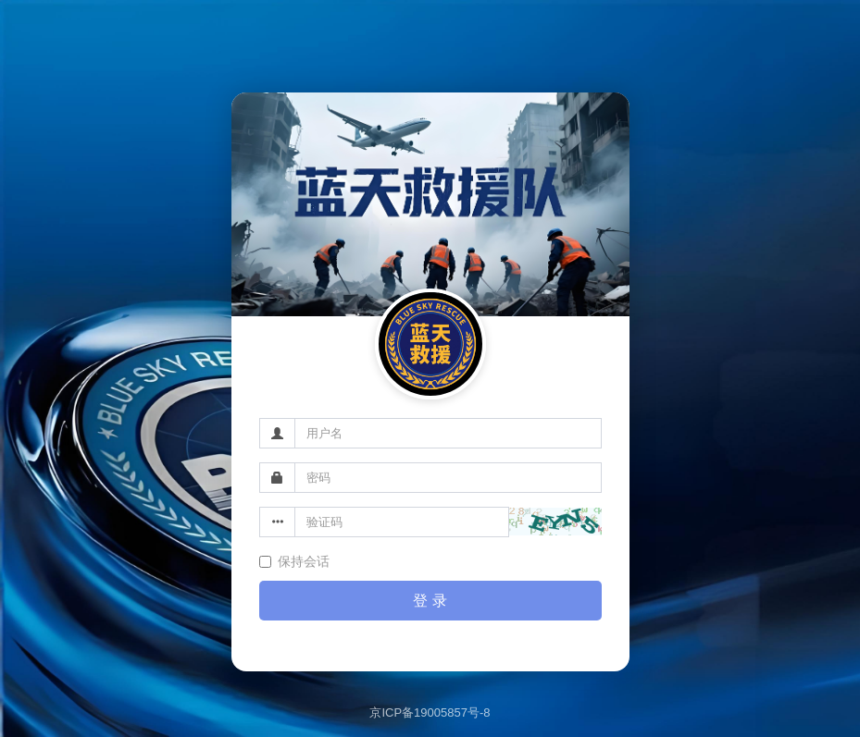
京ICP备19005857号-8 (429, 712)
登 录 (429, 600)
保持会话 (294, 561)
